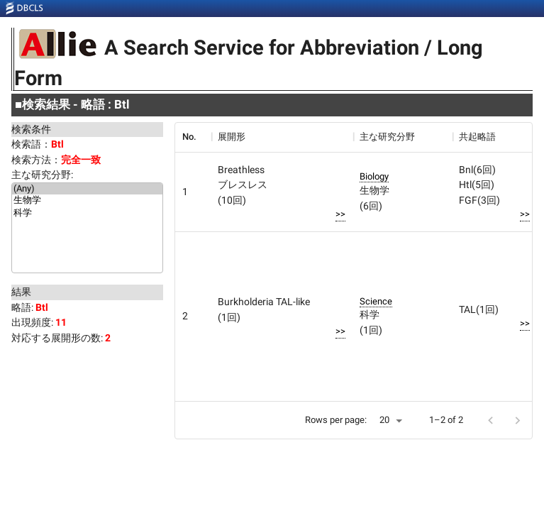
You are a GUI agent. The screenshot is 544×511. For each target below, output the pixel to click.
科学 (87, 213)
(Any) (87, 188)
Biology (374, 176)
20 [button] (384, 419)
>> (340, 214)
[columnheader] (193, 137)
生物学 (87, 200)
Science (376, 301)
